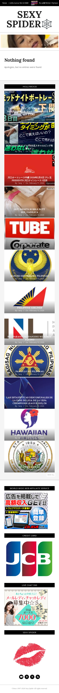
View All (51, 475)
